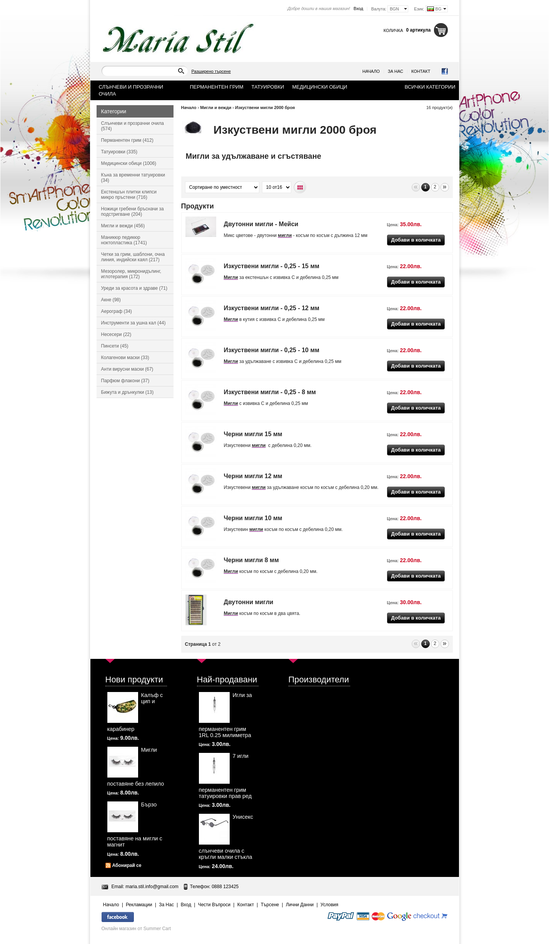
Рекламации (139, 904)
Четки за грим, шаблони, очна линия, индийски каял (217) (133, 257)
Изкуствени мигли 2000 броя (265, 107)
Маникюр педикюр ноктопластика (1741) (124, 240)
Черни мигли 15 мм (253, 434)
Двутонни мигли (249, 602)
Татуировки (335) (119, 152)
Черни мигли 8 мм (251, 560)
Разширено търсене (211, 71)
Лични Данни (300, 904)
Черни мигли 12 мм (253, 476)
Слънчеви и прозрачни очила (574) (132, 126)
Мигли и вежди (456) (123, 225)
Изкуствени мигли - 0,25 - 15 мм (272, 266)
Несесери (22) (116, 334)
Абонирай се (127, 865)
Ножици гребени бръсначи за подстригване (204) (132, 211)
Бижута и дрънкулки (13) (127, 392)
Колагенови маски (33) (125, 357)
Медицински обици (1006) (129, 163)
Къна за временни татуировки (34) (133, 177)
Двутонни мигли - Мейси (261, 224)
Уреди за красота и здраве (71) (134, 288)
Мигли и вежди (215, 107)
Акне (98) (111, 299)
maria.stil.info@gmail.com (152, 886)
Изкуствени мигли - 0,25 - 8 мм (270, 392)
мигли (285, 235)
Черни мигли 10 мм (253, 518)
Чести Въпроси (214, 904)
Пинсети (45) (114, 346)
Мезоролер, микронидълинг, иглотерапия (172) (131, 274)
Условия (329, 904)
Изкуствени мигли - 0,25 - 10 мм (272, 350)
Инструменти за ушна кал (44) (133, 323)
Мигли (231, 277)
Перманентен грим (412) (127, 140)
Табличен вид (300, 187)
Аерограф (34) (116, 311)
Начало (371, 71)
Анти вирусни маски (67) (127, 369)
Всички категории (430, 87)
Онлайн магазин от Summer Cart (136, 928)
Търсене (270, 904)
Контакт (421, 71)
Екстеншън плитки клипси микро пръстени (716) (129, 194)
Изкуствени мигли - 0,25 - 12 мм (272, 308)
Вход (358, 8)
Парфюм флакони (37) (125, 380)
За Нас (395, 71)
